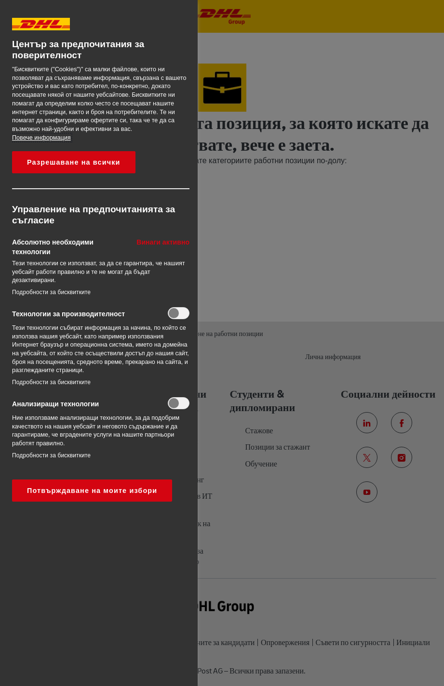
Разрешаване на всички (74, 162)
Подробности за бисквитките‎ (51, 292)
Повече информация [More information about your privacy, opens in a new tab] (41, 137)
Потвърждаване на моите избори (92, 490)
